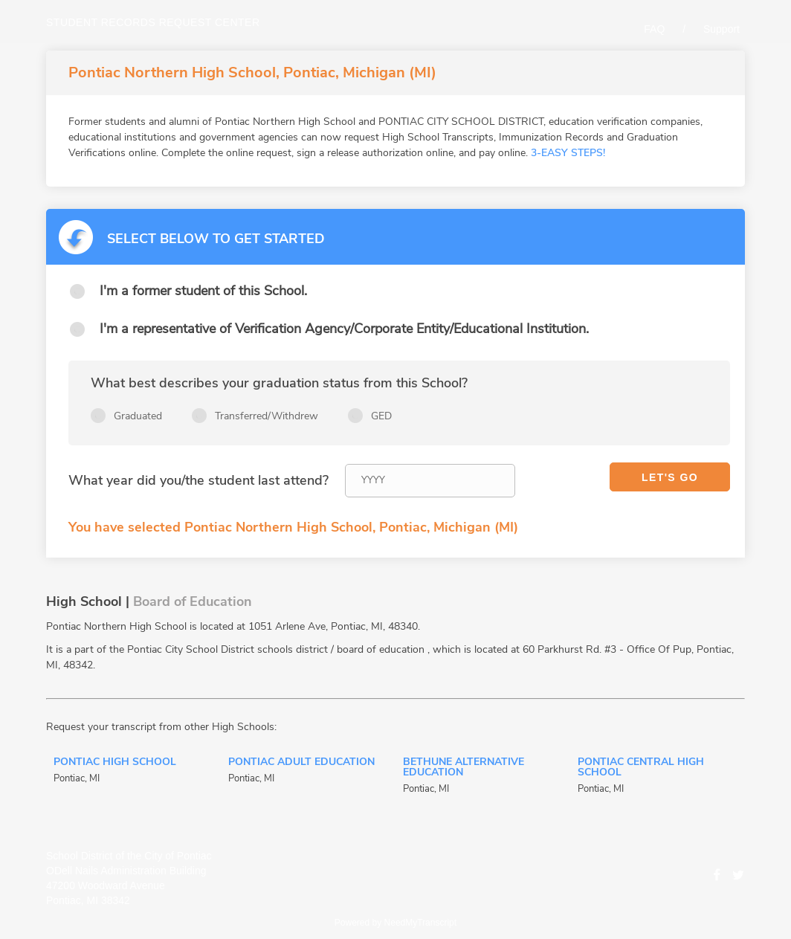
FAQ (654, 29)
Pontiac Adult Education (301, 763)
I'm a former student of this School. (203, 291)
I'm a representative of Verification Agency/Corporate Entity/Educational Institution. (344, 329)
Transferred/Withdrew (266, 416)
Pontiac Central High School (641, 768)
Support (721, 29)
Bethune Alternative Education (463, 768)
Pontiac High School (115, 763)
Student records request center (153, 22)
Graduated (138, 416)
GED (381, 416)
